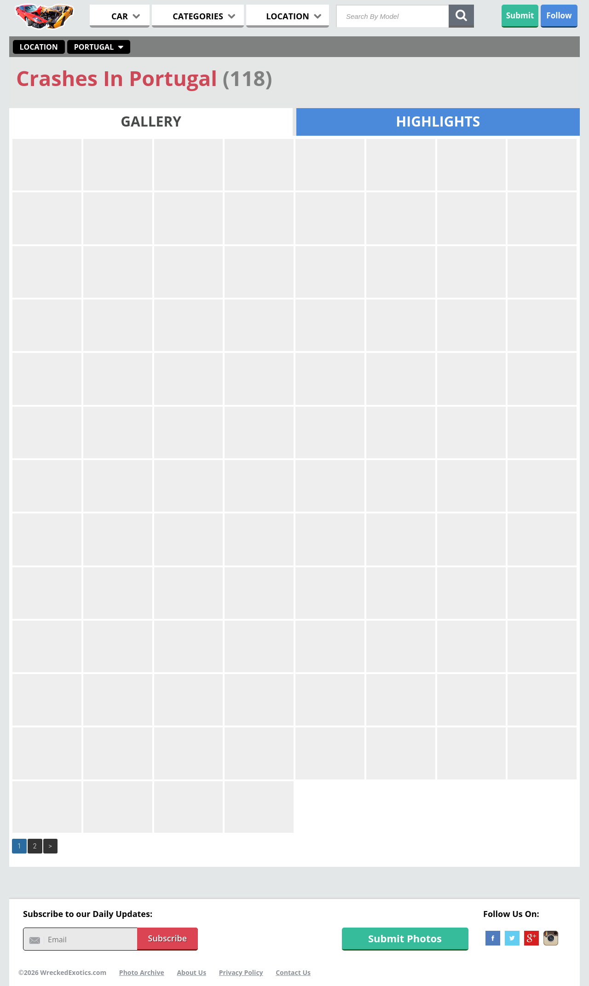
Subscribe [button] (167, 938)
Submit (520, 15)
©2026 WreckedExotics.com (62, 972)
